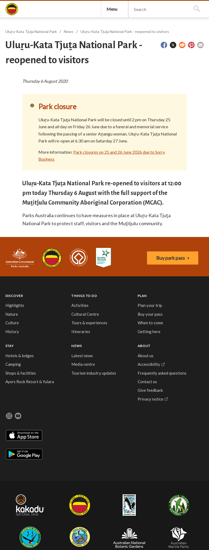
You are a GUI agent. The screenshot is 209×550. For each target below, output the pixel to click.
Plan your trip (63, 374)
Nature (14, 377)
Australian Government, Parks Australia (22, 316)
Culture (14, 386)
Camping (86, 383)
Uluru (49, 496)
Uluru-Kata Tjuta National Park (57, 316)
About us (136, 368)
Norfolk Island (88, 496)
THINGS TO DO (42, 357)
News (71, 54)
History (15, 394)
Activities (40, 372)
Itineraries (41, 410)
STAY (82, 357)
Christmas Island (111, 496)
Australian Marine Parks (191, 496)
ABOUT (134, 357)
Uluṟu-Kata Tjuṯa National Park (17, 20)
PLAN (63, 357)
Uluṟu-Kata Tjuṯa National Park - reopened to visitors (127, 54)
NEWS (109, 357)
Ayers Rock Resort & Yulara (88, 412)
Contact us (138, 412)
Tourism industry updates (111, 404)
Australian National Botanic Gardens (163, 496)
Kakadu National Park (22, 496)
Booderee (68, 496)
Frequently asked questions (138, 398)
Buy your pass (63, 395)
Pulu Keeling (134, 496)
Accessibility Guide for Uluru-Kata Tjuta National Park (114, 316)
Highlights (17, 368)
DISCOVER (17, 357)
